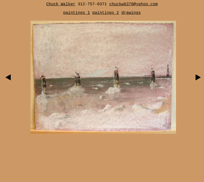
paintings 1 (76, 13)
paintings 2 (105, 13)
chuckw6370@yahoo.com (133, 4)
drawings (131, 13)
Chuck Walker (60, 4)
